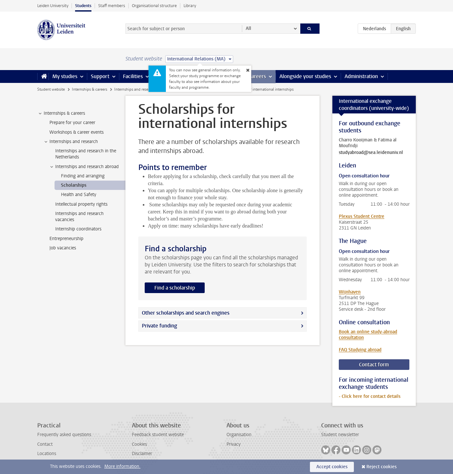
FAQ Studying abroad (360, 350)
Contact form (374, 364)
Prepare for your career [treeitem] (72, 123)
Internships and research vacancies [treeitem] (79, 216)
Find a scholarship (174, 287)
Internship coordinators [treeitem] (78, 229)
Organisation (239, 435)
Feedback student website (158, 435)
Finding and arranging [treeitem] (83, 176)
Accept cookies (331, 467)
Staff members (111, 5)
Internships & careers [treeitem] (61, 113)
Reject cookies (381, 467)
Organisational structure (154, 5)
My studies (64, 76)
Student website (51, 89)
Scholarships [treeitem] (73, 185)
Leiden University (52, 5)
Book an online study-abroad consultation (368, 335)
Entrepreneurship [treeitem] (66, 239)
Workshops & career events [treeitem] (76, 132)
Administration (361, 76)
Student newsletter (340, 435)
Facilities (133, 76)
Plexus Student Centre (361, 216)
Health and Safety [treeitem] (78, 195)
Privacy (233, 444)
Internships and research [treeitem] (70, 142)
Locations (46, 454)
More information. (122, 466)
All (248, 28)
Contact (45, 444)
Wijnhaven (350, 292)
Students (83, 5)
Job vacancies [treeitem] (62, 248)
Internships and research (135, 89)
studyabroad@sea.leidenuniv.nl (371, 153)
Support (100, 76)
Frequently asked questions (64, 435)
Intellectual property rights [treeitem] (81, 204)
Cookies (139, 444)
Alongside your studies (305, 76)
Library (190, 5)
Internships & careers (89, 89)
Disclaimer (142, 454)
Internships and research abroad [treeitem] (84, 167)
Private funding (159, 325)
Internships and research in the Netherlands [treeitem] (85, 154)
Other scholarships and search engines (185, 312)
